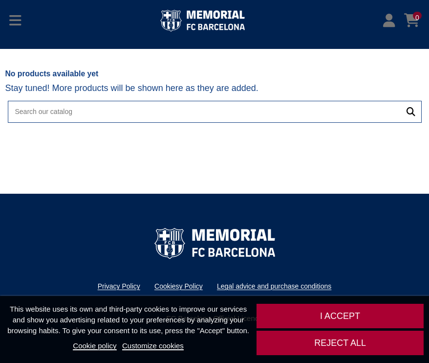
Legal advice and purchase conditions (274, 286)
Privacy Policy (119, 286)
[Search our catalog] (411, 111)
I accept (340, 316)
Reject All (340, 343)
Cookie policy (94, 345)
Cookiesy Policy (178, 286)
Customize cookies (153, 345)
